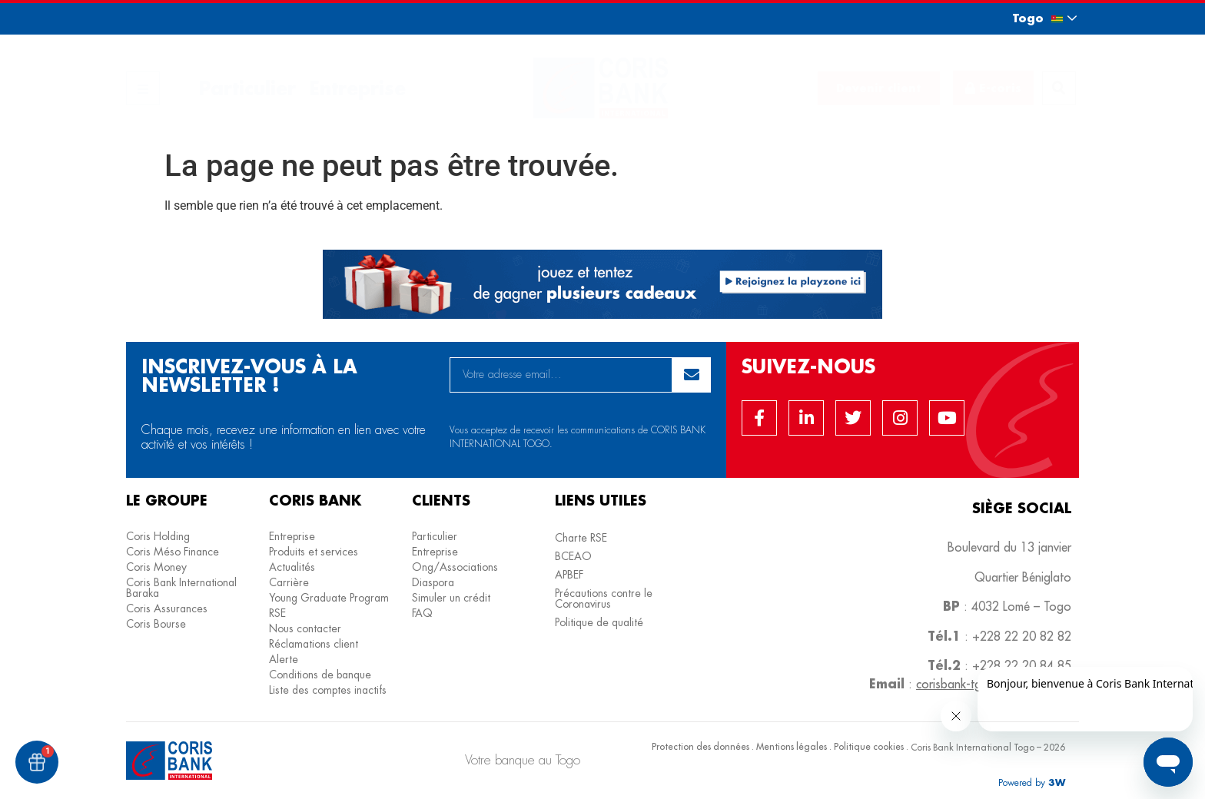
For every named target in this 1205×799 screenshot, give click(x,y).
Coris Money (156, 567)
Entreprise (357, 88)
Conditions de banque (320, 674)
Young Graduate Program (329, 598)
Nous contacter (305, 628)
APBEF (569, 575)
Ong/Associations (455, 567)
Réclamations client (313, 644)
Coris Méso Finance (172, 552)
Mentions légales (791, 746)
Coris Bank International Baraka (181, 587)
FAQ (422, 613)
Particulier (247, 88)
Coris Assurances (166, 608)
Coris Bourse (156, 624)
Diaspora (433, 582)
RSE (277, 613)
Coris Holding (158, 536)
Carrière (289, 582)
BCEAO (573, 556)
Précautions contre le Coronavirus (603, 598)
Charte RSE (581, 538)
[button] (1030, 18)
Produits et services (313, 552)
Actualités (292, 567)
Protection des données (700, 746)
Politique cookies (869, 746)
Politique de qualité (599, 622)
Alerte (283, 659)
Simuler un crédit (451, 598)
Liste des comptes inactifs (328, 690)
